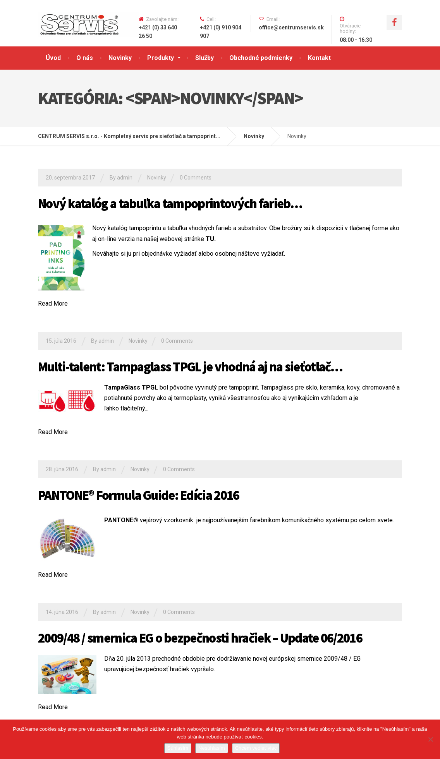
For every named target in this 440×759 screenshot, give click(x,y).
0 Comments (195, 177)
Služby (204, 58)
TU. (211, 239)
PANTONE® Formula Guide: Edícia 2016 (138, 495)
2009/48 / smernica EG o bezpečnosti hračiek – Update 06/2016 (200, 638)
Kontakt (319, 58)
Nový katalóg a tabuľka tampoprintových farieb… (170, 203)
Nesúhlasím (211, 748)
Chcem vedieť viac (256, 748)
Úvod (53, 58)
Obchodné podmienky (260, 58)
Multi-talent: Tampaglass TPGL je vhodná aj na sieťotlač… (190, 367)
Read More (53, 303)
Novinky (120, 58)
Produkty (160, 58)
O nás (84, 58)
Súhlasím (177, 748)
